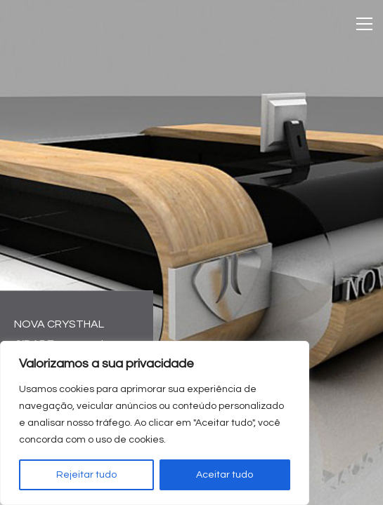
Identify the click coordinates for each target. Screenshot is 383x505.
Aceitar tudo (224, 475)
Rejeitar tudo (86, 475)
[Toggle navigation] (364, 24)
